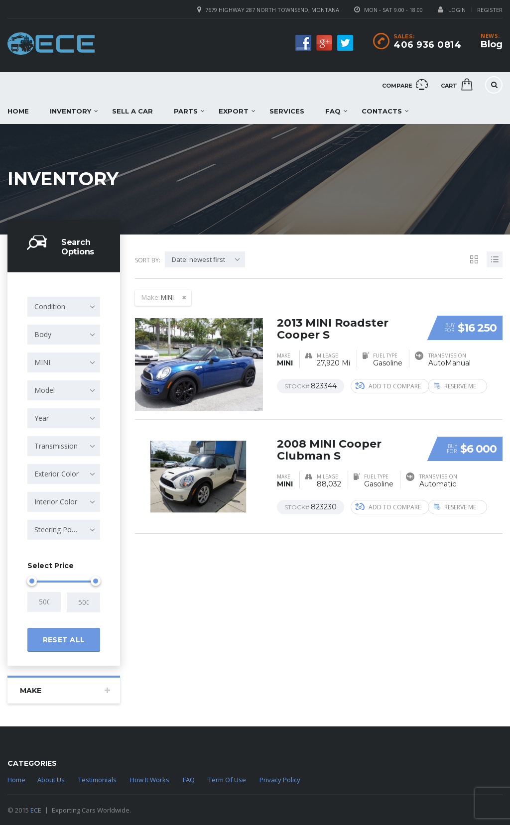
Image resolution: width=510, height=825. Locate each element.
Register (490, 9)
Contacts (382, 111)
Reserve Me (463, 385)
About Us (51, 779)
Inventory (70, 111)
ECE (35, 810)
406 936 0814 (427, 44)
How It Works (149, 779)
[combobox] (63, 307)
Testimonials (97, 779)
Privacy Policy (279, 779)
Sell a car (132, 111)
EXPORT (234, 111)
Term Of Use (227, 779)
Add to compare (388, 385)
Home (16, 779)
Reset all (64, 639)
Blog (492, 44)
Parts (186, 111)
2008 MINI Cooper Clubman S (329, 449)
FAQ (333, 111)
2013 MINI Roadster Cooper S (332, 328)
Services (286, 111)
